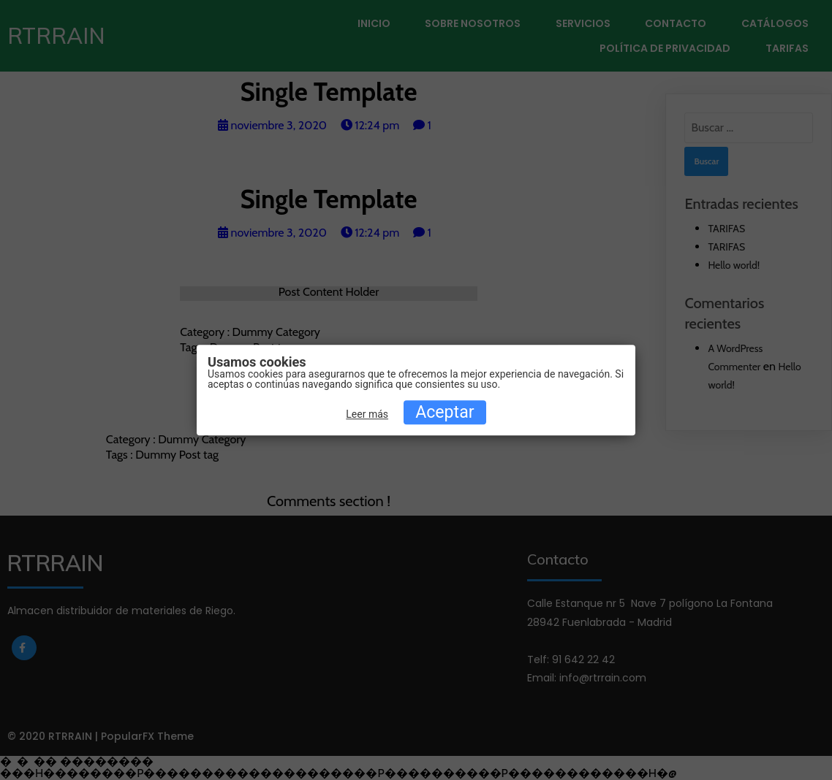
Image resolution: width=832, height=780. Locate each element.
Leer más (367, 414)
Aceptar (444, 412)
